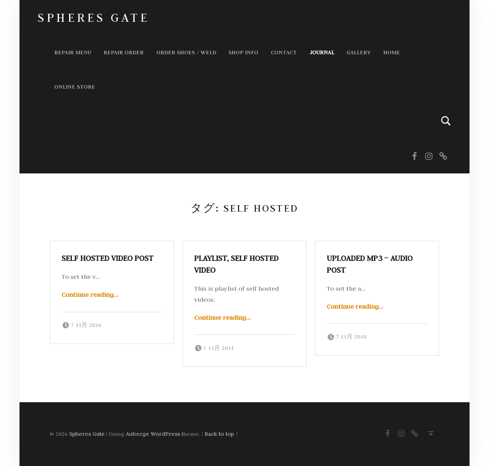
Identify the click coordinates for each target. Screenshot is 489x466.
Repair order (124, 52)
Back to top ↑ (221, 433)
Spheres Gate (93, 17)
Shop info (243, 52)
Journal (321, 52)
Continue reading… (90, 294)
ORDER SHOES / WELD (186, 52)
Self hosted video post (108, 258)
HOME (391, 52)
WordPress (165, 433)
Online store (74, 86)
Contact (284, 52)
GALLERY (359, 52)
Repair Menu (72, 52)
